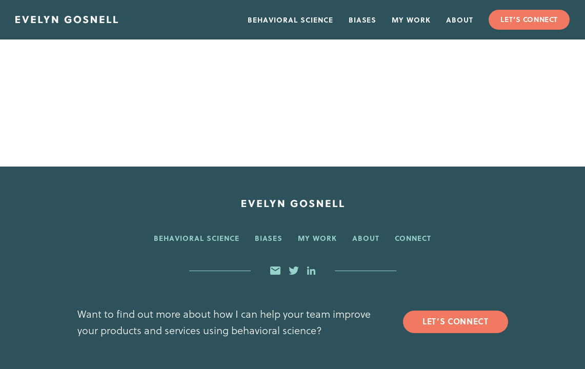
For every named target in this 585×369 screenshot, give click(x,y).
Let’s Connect (528, 19)
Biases (363, 19)
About (459, 19)
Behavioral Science (290, 19)
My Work (411, 19)
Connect (413, 238)
